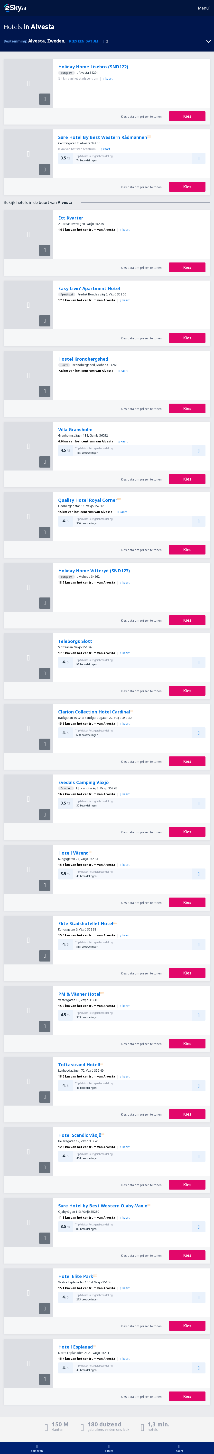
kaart (107, 78)
